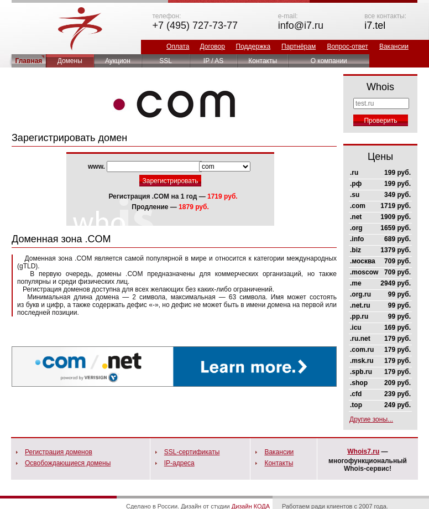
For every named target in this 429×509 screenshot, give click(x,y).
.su (354, 195)
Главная (29, 61)
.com (357, 206)
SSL (165, 61)
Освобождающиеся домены (68, 463)
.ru (354, 172)
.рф (356, 184)
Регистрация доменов (58, 452)
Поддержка (253, 46)
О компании (329, 61)
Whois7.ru (363, 451)
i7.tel (374, 25)
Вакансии (394, 46)
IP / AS (213, 61)
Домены (69, 61)
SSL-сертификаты (192, 452)
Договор (212, 46)
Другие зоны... (371, 419)
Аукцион (117, 61)
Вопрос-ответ (347, 46)
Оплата (177, 46)
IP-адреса (179, 463)
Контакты (262, 61)
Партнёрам (298, 46)
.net (356, 217)
